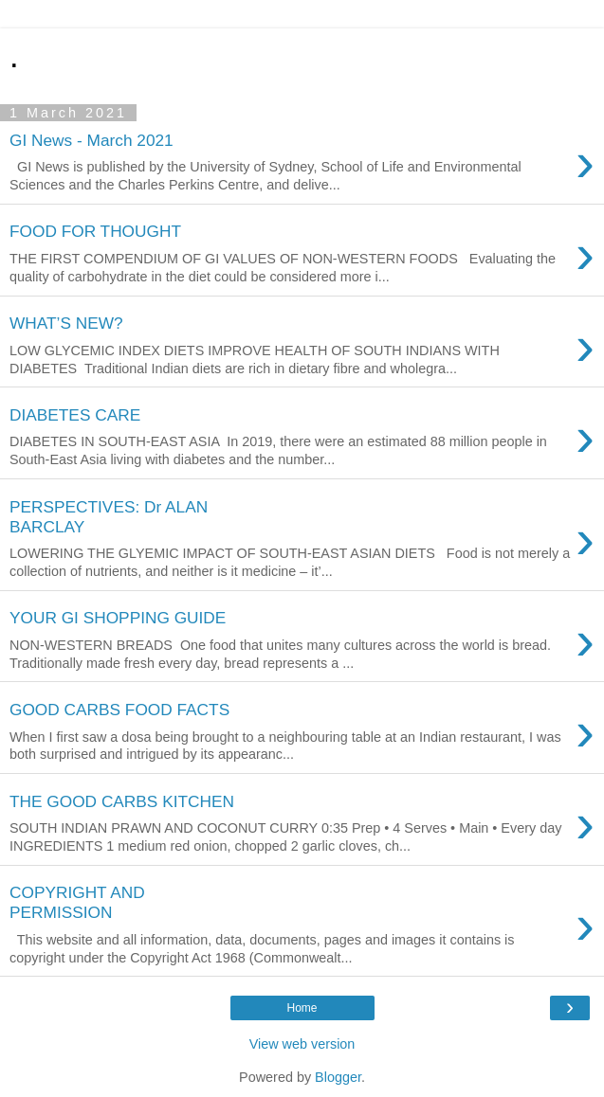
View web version (302, 1044)
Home (301, 1008)
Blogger (338, 1077)
